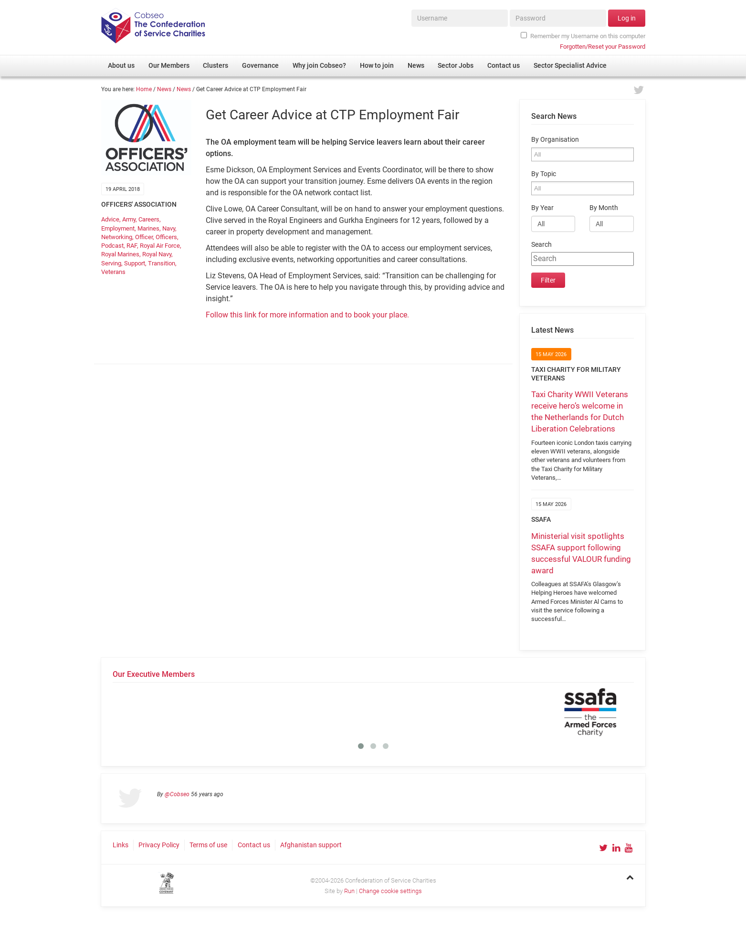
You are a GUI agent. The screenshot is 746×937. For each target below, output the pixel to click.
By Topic (543, 174)
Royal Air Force (160, 245)
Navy (168, 228)
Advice (110, 219)
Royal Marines (120, 254)
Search (541, 245)
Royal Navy (156, 254)
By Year (542, 208)
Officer (144, 237)
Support (134, 263)
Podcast (112, 245)
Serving (111, 263)
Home (144, 89)
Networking (116, 237)
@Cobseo (177, 794)
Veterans (113, 271)
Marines (148, 228)
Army (129, 219)
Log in (627, 18)
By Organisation (555, 140)
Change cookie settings (390, 891)
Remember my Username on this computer (583, 36)
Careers (148, 219)
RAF (131, 245)
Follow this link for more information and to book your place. (307, 314)
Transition (161, 263)
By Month (603, 208)
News (164, 89)
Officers (166, 237)
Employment (118, 228)
